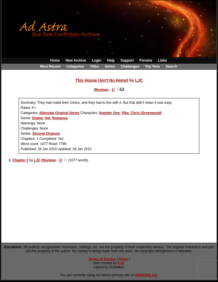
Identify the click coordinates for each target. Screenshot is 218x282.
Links (162, 60)
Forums (145, 60)
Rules (123, 259)
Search (171, 66)
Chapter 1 (20, 160)
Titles (94, 66)
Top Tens (152, 66)
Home (55, 60)
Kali (121, 263)
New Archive (76, 60)
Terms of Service (102, 259)
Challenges (130, 66)
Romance (60, 118)
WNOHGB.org (146, 275)
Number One (109, 113)
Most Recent (50, 66)
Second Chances (46, 134)
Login (97, 60)
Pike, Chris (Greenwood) (141, 113)
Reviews (102, 90)
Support (127, 60)
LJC (139, 80)
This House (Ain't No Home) (101, 80)
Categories (75, 66)
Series (110, 66)
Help (111, 60)
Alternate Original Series (59, 113)
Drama (37, 118)
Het (47, 118)
